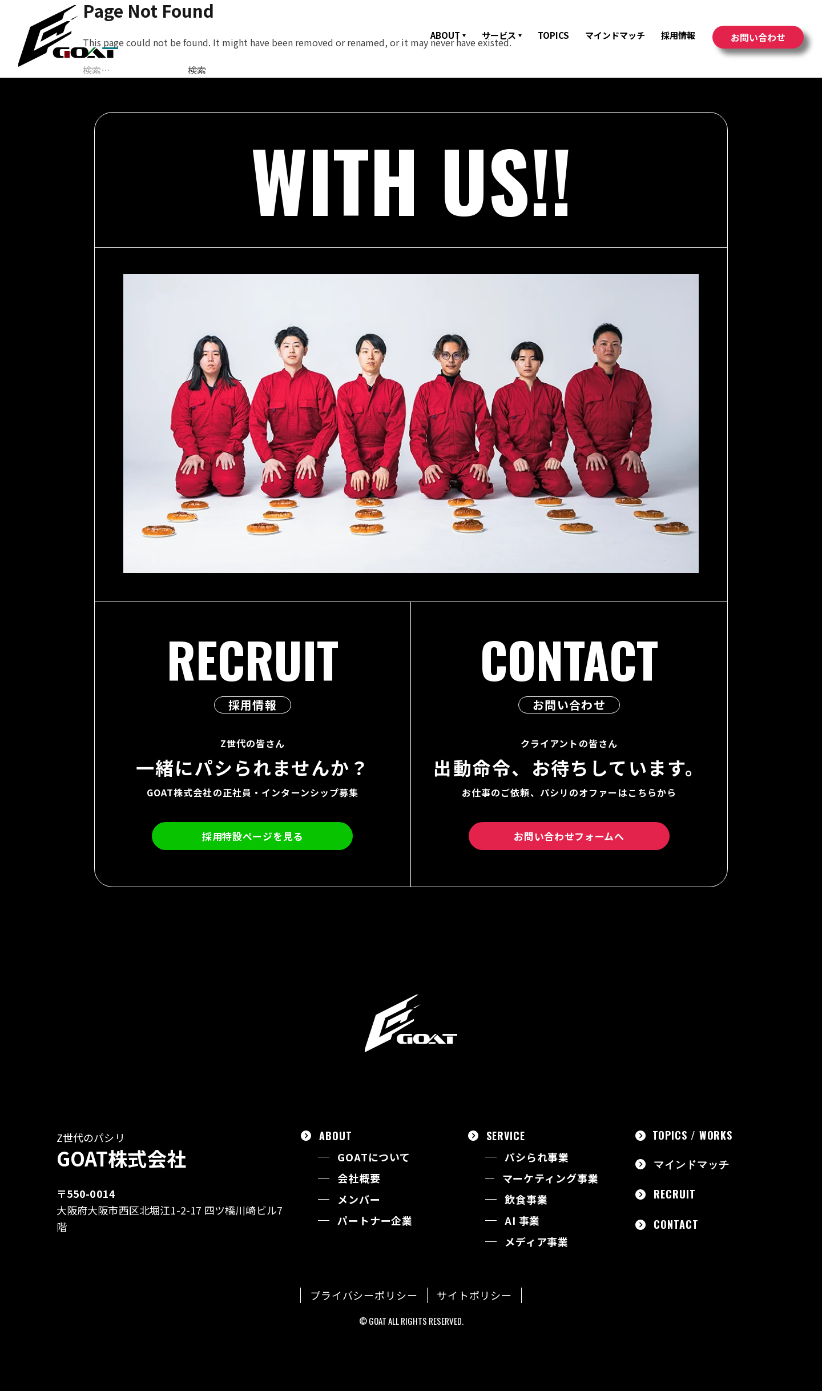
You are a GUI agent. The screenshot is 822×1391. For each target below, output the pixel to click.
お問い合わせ (758, 37)
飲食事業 (526, 1199)
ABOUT (448, 35)
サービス (502, 35)
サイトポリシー (474, 1295)
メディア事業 (537, 1241)
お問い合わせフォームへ (569, 836)
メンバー (359, 1199)
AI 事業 (523, 1220)
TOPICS (553, 35)
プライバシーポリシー (364, 1295)
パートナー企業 (375, 1220)
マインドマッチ (615, 35)
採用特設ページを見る (252, 836)
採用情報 (678, 35)
